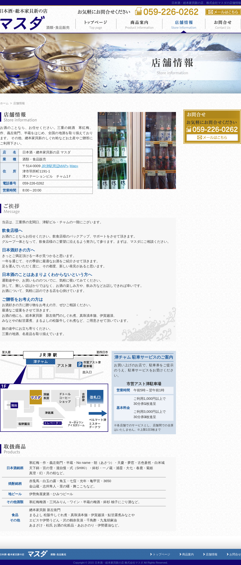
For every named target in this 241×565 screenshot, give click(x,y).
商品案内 (188, 554)
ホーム (4, 103)
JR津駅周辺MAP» (55, 166)
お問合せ (235, 554)
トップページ (161, 554)
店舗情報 (211, 554)
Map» (74, 166)
